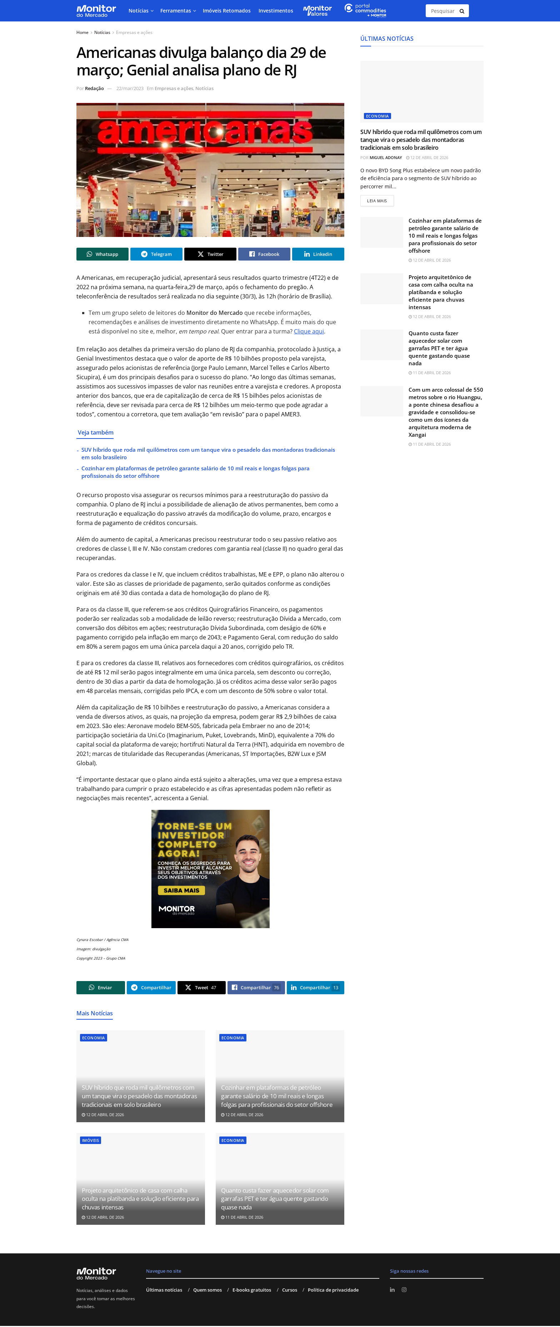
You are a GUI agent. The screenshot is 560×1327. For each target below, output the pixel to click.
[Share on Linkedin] (318, 254)
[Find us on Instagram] (405, 1291)
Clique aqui (309, 332)
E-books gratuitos (251, 1291)
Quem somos (207, 1291)
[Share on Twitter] (210, 254)
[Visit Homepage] (96, 11)
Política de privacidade (333, 1291)
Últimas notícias (164, 1291)
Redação (94, 88)
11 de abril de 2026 (242, 1218)
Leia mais (380, 200)
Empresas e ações (134, 32)
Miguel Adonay (386, 157)
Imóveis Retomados (227, 10)
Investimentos (276, 10)
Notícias (139, 10)
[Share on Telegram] (156, 254)
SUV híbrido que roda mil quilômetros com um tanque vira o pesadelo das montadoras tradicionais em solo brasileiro (139, 1097)
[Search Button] (462, 10)
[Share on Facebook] (264, 254)
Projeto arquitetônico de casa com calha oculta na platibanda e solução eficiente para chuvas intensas (140, 1200)
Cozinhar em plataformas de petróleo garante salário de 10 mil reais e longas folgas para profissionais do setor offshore (276, 1097)
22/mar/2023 (130, 88)
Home (82, 32)
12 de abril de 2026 (103, 1115)
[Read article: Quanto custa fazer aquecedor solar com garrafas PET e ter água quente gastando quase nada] (381, 346)
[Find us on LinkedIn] (392, 1291)
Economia (93, 1038)
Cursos (289, 1291)
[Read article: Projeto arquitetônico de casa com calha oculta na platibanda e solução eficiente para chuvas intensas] (381, 289)
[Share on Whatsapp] (102, 254)
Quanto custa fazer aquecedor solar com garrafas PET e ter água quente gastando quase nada (275, 1200)
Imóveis (90, 1141)
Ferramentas (175, 10)
